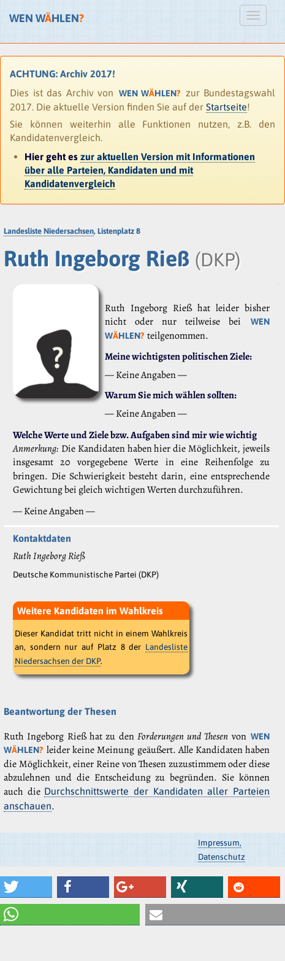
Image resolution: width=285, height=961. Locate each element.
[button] (26, 887)
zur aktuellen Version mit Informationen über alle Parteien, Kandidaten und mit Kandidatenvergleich (140, 170)
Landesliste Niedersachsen (49, 231)
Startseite (226, 106)
